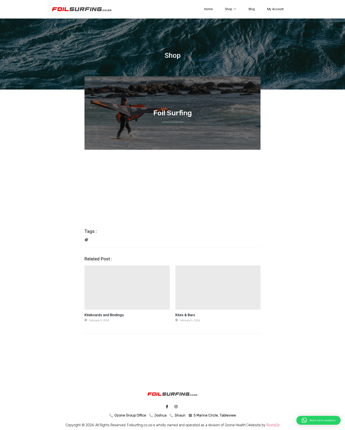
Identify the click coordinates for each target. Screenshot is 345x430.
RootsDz (273, 425)
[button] (318, 420)
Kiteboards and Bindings (104, 315)
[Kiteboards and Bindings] (127, 287)
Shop (230, 9)
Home (208, 9)
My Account (275, 9)
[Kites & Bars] (218, 287)
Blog (251, 9)
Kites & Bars (185, 315)
